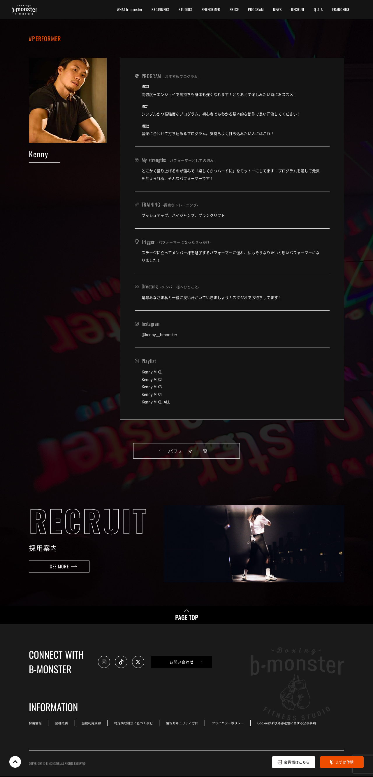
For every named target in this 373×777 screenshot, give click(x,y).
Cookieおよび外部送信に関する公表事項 (289, 723)
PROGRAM (255, 9)
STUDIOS (185, 9)
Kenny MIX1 (152, 371)
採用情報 (35, 723)
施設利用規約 (92, 723)
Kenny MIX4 (152, 394)
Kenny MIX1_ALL (156, 401)
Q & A (318, 9)
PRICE (234, 9)
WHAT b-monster (129, 9)
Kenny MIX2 (152, 379)
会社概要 (62, 723)
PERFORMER (211, 9)
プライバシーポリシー (230, 723)
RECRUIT (298, 9)
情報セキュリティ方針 (184, 723)
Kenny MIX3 (152, 386)
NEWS (277, 9)
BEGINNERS (160, 9)
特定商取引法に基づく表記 (135, 723)
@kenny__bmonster (159, 334)
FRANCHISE (341, 9)
